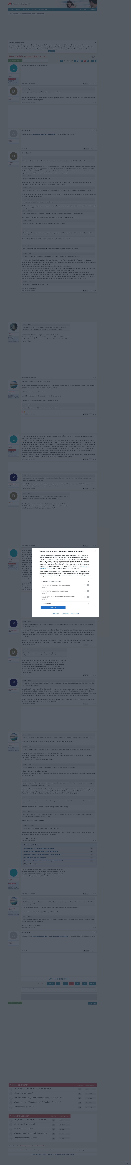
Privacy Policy (75, 613)
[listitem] (65, 581)
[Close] (95, 551)
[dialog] (65, 582)
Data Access (65, 613)
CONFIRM (53, 607)
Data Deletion (55, 613)
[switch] (87, 585)
